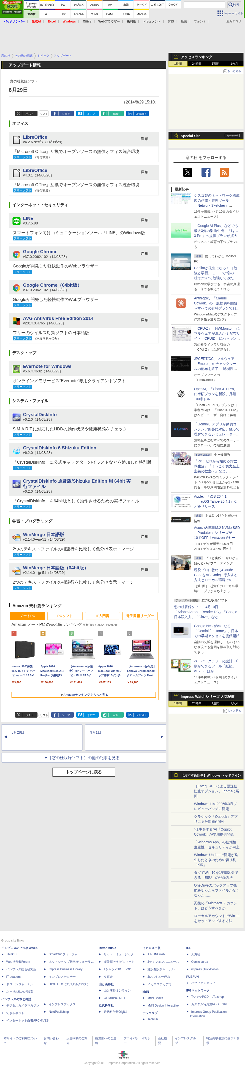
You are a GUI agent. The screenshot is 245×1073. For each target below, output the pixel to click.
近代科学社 (106, 1005)
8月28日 (18, 732)
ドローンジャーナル (19, 984)
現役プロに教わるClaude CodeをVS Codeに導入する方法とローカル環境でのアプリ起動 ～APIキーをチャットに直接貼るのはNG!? (217, 580)
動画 (184, 21)
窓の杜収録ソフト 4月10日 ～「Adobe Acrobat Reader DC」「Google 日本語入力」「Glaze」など (205, 612)
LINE (28, 218)
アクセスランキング (196, 57)
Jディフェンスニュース (163, 962)
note (115, 113)
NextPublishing (59, 1012)
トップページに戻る (84, 772)
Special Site (190, 136)
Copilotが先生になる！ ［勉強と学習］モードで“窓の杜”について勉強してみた (215, 273)
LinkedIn (141, 113)
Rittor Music (107, 948)
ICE (188, 948)
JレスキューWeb (159, 977)
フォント (200, 21)
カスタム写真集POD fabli (209, 1004)
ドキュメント (152, 21)
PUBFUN (192, 977)
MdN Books (155, 998)
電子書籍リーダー (140, 616)
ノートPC (27, 616)
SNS (171, 21)
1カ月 (234, 63)
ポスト (30, 113)
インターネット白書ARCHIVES (27, 1020)
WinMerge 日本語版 (43, 534)
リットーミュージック (119, 954)
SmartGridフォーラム (63, 954)
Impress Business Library (65, 969)
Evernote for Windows (47, 366)
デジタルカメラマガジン (22, 1005)
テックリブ (150, 1013)
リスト (44, 113)
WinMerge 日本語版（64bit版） (55, 567)
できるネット (15, 1013)
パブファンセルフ (203, 983)
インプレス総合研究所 (21, 969)
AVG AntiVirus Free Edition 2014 (58, 318)
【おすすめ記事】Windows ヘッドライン (211, 775)
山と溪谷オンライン (117, 990)
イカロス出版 (151, 948)
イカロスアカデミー (161, 984)
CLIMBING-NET (114, 998)
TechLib (153, 1019)
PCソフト (64, 616)
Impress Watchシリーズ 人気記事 (207, 697)
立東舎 (108, 977)
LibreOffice (35, 137)
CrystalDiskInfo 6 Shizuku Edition (59, 447)
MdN (145, 992)
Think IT (11, 954)
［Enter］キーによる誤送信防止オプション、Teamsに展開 (216, 791)
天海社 (195, 954)
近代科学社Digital (115, 1012)
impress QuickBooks (204, 969)
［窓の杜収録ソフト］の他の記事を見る (84, 758)
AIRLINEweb (156, 954)
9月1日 (95, 732)
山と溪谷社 (106, 984)
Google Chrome (40, 251)
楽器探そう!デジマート (119, 962)
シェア (66, 113)
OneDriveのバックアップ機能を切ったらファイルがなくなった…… (217, 890)
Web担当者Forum (18, 962)
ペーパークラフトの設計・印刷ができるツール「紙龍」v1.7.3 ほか (217, 666)
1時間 (178, 63)
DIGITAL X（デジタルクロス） (69, 984)
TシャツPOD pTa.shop (207, 997)
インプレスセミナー (62, 977)
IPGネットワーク (198, 990)
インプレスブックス (62, 1004)
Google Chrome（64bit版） (52, 285)
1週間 (216, 63)
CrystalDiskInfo (40, 414)
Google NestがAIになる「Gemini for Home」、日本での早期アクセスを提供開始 (217, 631)
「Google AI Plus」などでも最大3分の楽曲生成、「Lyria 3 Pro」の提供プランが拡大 (216, 231)
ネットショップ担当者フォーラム (71, 962)
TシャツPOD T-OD (117, 969)
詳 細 (144, 139)
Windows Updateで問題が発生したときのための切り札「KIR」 (216, 860)
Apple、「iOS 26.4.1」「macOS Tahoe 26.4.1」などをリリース (215, 501)
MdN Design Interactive (163, 1005)
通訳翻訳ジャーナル (161, 969)
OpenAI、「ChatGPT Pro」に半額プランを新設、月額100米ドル (215, 394)
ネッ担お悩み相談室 (19, 992)
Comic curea (199, 962)
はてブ (91, 113)
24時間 (196, 63)
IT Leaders (13, 977)
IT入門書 (102, 616)
